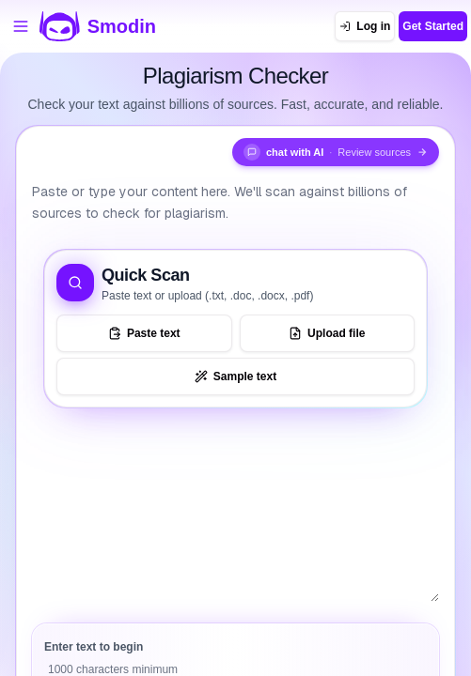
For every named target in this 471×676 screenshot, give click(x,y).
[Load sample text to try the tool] (235, 376)
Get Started (432, 26)
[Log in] (365, 26)
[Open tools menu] (21, 26)
